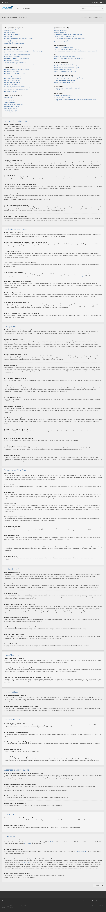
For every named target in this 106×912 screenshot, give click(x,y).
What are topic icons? (10, 112)
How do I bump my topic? (11, 91)
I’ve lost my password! (10, 40)
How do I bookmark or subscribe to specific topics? (68, 79)
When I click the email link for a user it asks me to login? (19, 64)
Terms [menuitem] (79, 901)
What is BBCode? (8, 97)
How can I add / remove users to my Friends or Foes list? (70, 58)
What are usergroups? (60, 32)
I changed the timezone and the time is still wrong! (18, 55)
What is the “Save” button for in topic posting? (17, 88)
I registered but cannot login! (12, 34)
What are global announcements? (13, 104)
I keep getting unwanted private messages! (66, 49)
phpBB (84, 276)
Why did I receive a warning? (12, 84)
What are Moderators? (60, 31)
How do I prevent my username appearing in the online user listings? (23, 51)
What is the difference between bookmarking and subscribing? (72, 77)
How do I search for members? (63, 69)
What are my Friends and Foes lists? (64, 56)
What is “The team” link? (61, 42)
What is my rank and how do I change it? (15, 62)
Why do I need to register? (11, 29)
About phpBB (27, 843)
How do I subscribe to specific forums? (65, 80)
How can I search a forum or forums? (64, 64)
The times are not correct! (11, 53)
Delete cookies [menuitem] (100, 901)
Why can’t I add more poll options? (13, 77)
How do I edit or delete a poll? (12, 79)
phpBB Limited (52, 842)
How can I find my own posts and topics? (65, 71)
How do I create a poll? (10, 75)
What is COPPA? (8, 31)
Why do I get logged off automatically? (14, 42)
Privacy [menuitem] (85, 901)
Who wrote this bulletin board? (63, 95)
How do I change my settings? (12, 49)
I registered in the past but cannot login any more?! (18, 38)
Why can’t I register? (9, 32)
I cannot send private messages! (63, 47)
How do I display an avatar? (12, 60)
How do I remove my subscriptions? (64, 82)
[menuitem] (102, 2)
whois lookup (25, 862)
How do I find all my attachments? (63, 90)
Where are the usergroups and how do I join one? (68, 34)
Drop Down (26, 8)
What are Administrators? (61, 29)
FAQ (18, 8)
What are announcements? (11, 106)
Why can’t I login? (8, 36)
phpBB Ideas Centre (81, 851)
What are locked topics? (10, 110)
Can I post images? (9, 102)
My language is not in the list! (12, 56)
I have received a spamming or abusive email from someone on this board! (75, 51)
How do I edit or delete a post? (12, 71)
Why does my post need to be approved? (15, 90)
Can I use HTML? (8, 99)
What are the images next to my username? (16, 58)
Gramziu (13, 907)
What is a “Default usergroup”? (63, 40)
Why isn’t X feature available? (62, 97)
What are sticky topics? (10, 108)
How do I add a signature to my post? (14, 73)
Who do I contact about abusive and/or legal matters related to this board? (75, 99)
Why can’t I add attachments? (12, 82)
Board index (5, 901)
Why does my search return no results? (65, 66)
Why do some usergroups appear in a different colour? (70, 38)
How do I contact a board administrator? (65, 101)
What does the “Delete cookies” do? (14, 43)
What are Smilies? (9, 101)
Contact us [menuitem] (91, 901)
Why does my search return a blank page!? (66, 68)
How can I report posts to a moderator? (15, 86)
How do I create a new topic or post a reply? (16, 69)
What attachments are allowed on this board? (67, 88)
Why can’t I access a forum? (12, 80)
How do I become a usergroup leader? (65, 36)
